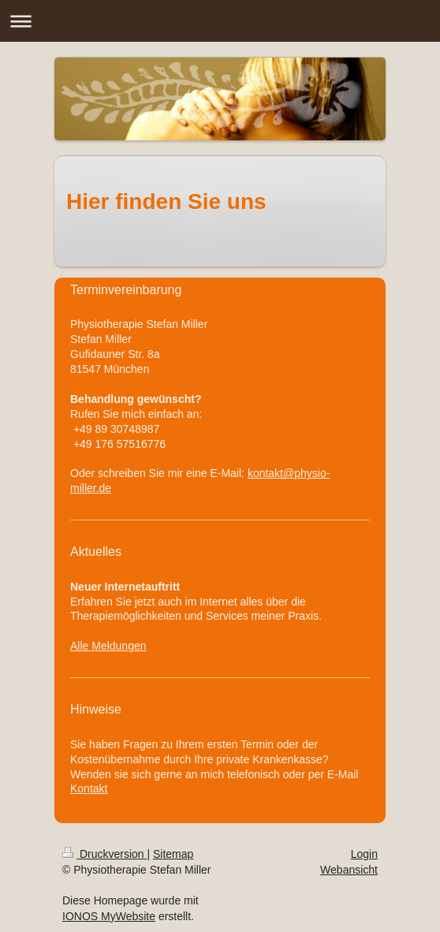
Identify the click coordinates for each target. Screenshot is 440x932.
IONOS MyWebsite (108, 916)
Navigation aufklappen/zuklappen (220, 21)
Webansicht (349, 869)
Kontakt (88, 788)
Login (364, 854)
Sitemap (173, 854)
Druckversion (104, 854)
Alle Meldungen (108, 645)
